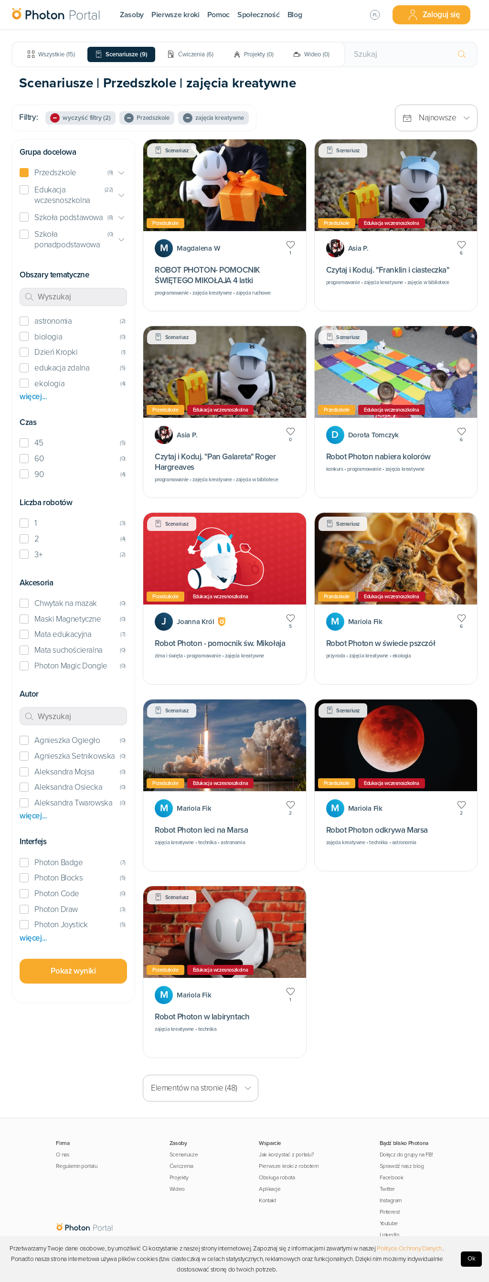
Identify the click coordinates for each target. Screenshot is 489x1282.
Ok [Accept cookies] (472, 1258)
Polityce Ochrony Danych (409, 1248)
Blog (294, 15)
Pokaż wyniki (73, 971)
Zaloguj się (433, 15)
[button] (73, 173)
